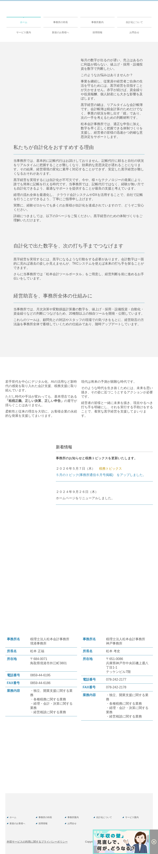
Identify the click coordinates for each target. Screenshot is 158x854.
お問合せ (134, 32)
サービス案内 (23, 32)
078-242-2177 (116, 679)
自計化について (134, 22)
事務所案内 (97, 22)
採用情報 (97, 32)
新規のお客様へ (60, 32)
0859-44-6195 (40, 675)
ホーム (23, 22)
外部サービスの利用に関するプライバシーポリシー (37, 841)
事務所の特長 (60, 22)
